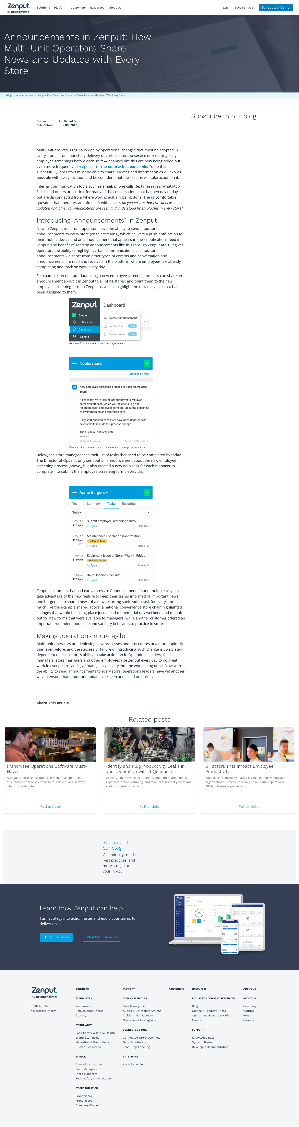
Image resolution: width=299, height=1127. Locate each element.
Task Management (135, 1006)
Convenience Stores (89, 1010)
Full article (60, 808)
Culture (248, 1010)
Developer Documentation (210, 1047)
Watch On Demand (102, 937)
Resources (97, 7)
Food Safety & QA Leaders (93, 1078)
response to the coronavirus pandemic (113, 166)
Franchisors (83, 1096)
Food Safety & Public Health (95, 1033)
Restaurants (83, 1006)
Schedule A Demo (276, 7)
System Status (202, 1042)
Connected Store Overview (141, 1037)
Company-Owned (87, 1105)
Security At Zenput (136, 1064)
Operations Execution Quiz (210, 1015)
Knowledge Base (203, 1037)
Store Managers (86, 1073)
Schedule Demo (56, 937)
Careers (248, 1020)
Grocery (80, 1015)
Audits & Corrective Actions (142, 1010)
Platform (60, 7)
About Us (114, 7)
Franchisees (83, 1100)
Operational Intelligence (139, 1020)
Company (249, 1006)
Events (196, 1020)
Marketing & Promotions (92, 1042)
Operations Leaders (89, 1064)
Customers (78, 7)
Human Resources (88, 1047)
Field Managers (86, 1069)
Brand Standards (87, 1037)
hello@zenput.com (43, 1010)
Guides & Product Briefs (209, 1010)
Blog (9, 95)
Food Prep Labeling (136, 1047)
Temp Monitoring (134, 1042)
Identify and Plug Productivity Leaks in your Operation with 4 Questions (145, 769)
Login (226, 7)
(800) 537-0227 (244, 7)
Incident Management (138, 1015)
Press (247, 1015)
